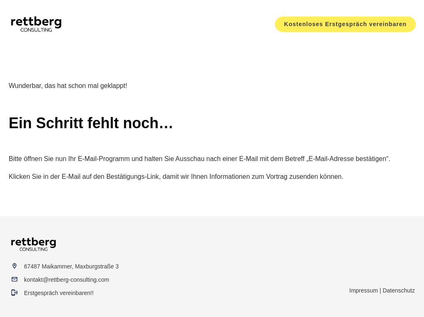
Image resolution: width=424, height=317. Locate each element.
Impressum (363, 290)
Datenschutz (399, 290)
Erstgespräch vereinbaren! (58, 293)
